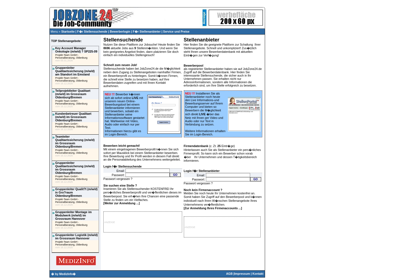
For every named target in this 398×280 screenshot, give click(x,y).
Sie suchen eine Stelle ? (120, 185)
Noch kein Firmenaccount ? (203, 190)
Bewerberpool (193, 65)
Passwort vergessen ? (117, 178)
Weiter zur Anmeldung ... (121, 203)
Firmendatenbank (196, 146)
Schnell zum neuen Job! (120, 65)
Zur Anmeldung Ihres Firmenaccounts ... (213, 208)
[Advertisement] (24, 112)
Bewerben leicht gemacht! (121, 145)
